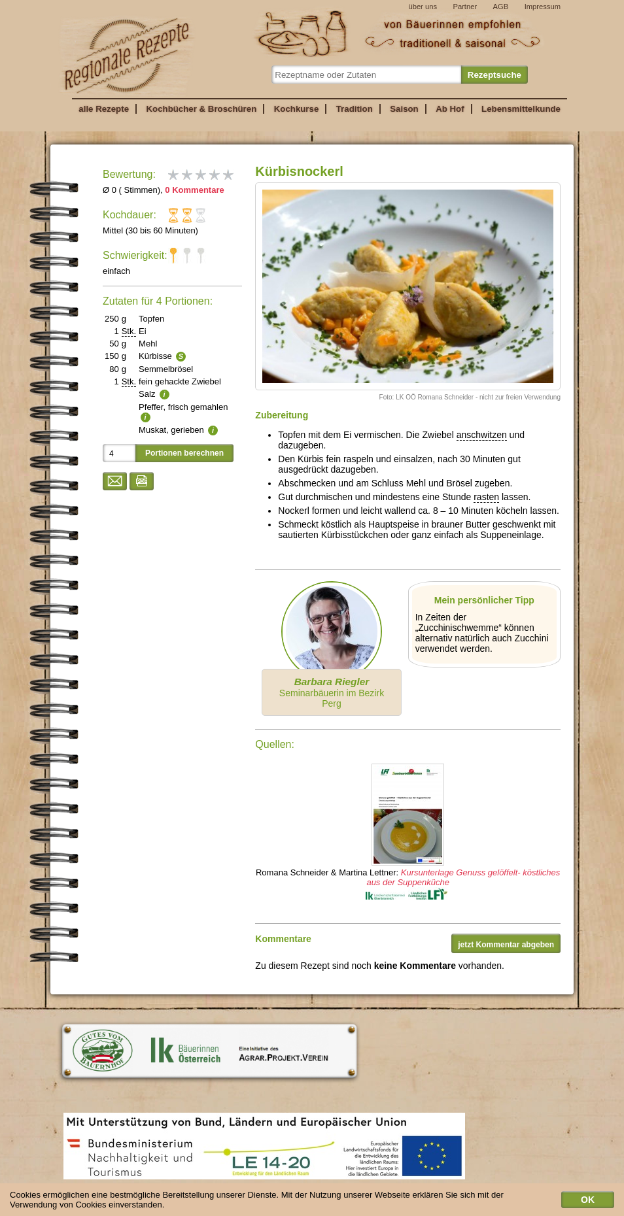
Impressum (543, 6)
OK (588, 1202)
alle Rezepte (103, 109)
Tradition (354, 109)
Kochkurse (296, 109)
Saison (404, 109)
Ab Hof (450, 109)
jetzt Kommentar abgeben (506, 944)
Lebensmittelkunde (521, 109)
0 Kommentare (194, 190)
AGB (501, 6)
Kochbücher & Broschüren (201, 109)
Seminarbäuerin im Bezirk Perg (331, 692)
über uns (422, 6)
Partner (465, 6)
